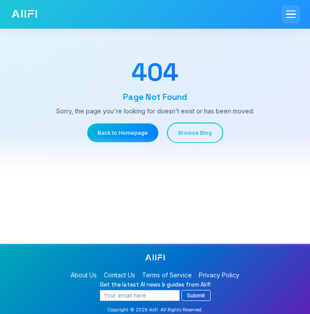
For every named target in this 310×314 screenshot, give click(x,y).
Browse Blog (195, 133)
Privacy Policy (219, 275)
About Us (84, 275)
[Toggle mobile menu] (291, 14)
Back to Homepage (123, 133)
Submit (196, 295)
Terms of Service (167, 275)
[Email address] (140, 295)
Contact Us (119, 275)
